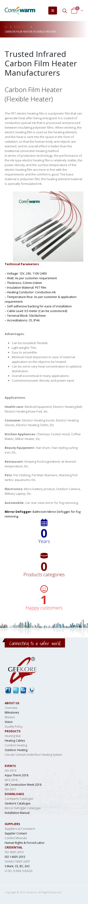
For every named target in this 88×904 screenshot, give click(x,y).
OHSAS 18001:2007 (17, 861)
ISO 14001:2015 (15, 857)
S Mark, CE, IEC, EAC (17, 866)
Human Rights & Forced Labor (25, 843)
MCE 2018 (11, 780)
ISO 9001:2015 (14, 852)
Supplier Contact (16, 833)
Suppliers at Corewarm (20, 829)
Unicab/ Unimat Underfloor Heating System (33, 755)
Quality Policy (14, 727)
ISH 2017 (10, 789)
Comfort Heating (16, 745)
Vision (9, 722)
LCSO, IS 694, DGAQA (19, 871)
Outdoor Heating (16, 750)
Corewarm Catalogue (19, 799)
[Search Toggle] (65, 10)
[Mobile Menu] (52, 11)
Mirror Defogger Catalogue (23, 808)
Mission (10, 717)
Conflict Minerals (16, 838)
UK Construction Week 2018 (23, 785)
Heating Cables (15, 741)
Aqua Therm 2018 (16, 775)
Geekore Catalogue (18, 803)
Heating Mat (13, 736)
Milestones (12, 712)
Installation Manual (17, 813)
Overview (11, 708)
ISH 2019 (10, 771)
